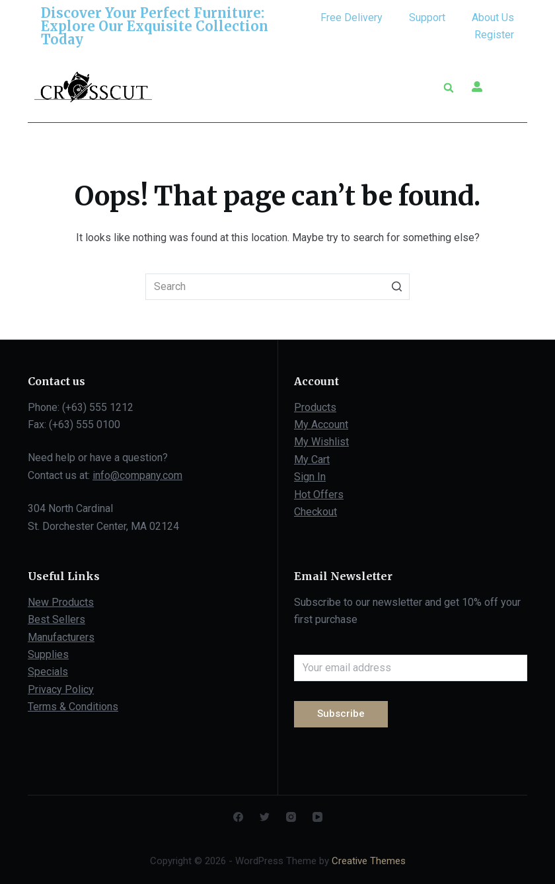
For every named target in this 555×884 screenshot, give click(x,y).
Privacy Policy (61, 689)
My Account (321, 424)
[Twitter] (265, 817)
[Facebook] (238, 817)
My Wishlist (321, 441)
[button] (416, 87)
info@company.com (137, 475)
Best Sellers (56, 619)
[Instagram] (291, 817)
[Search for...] (277, 287)
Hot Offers (319, 494)
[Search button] (396, 287)
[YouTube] (317, 817)
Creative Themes (369, 861)
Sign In (310, 476)
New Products (61, 602)
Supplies (48, 654)
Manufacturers (61, 637)
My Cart (312, 459)
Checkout (315, 511)
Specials (48, 671)
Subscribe (341, 713)
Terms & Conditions (73, 706)
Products (315, 407)
